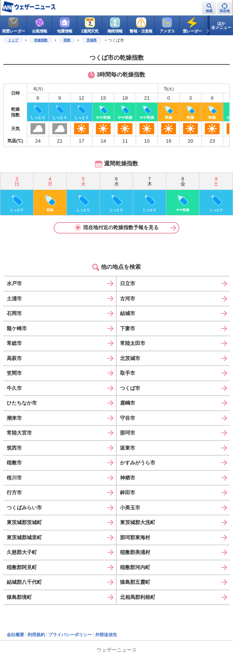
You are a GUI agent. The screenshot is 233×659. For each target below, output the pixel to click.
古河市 (127, 298)
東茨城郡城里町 (24, 537)
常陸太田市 (132, 343)
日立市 (127, 283)
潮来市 (14, 418)
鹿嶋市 (127, 403)
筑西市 (14, 448)
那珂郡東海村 (135, 537)
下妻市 (127, 328)
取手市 (127, 373)
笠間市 (14, 373)
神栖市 (127, 477)
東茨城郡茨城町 (24, 522)
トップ (13, 40)
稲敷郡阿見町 (22, 567)
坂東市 (127, 448)
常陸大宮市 (19, 433)
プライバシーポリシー (70, 634)
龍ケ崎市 (17, 328)
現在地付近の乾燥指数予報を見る (116, 227)
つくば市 (130, 388)
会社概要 (15, 634)
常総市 (14, 343)
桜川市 (14, 477)
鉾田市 (127, 492)
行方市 (14, 492)
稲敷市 (14, 462)
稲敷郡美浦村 (135, 552)
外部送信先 (106, 634)
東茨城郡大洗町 (137, 522)
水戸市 (14, 283)
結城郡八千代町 (24, 582)
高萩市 (14, 358)
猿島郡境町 (19, 597)
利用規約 (36, 634)
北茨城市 (130, 358)
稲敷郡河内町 (135, 567)
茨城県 (91, 40)
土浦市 (14, 298)
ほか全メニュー (221, 25)
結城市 (127, 313)
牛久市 (14, 388)
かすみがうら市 (137, 462)
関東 (67, 40)
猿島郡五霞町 (135, 582)
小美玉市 (130, 507)
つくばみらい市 (24, 507)
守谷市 (127, 418)
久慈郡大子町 (22, 552)
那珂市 (127, 433)
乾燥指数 (41, 40)
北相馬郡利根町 (137, 597)
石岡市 (14, 313)
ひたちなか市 (22, 403)
